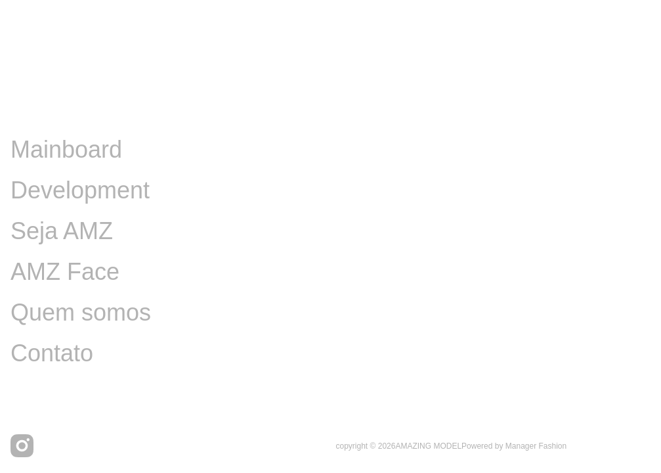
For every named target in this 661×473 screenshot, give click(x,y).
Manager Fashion (535, 446)
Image (43, 108)
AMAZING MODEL (428, 446)
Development (80, 190)
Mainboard (66, 149)
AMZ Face (65, 271)
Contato (52, 353)
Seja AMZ (62, 230)
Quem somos (81, 312)
